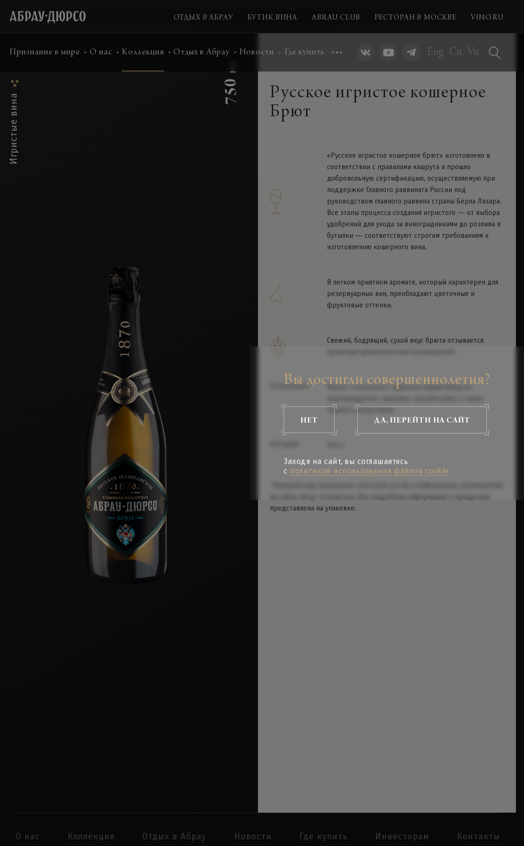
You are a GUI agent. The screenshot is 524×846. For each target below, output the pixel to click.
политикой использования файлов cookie (369, 471)
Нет (309, 419)
